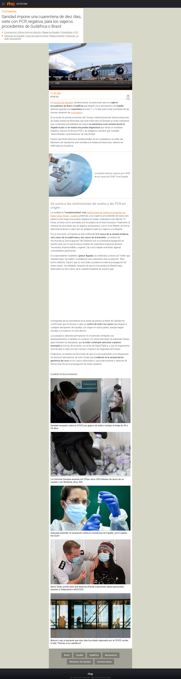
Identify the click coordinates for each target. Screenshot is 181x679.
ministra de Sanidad (63, 102)
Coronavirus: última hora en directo (22, 32)
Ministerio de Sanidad (80, 661)
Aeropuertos (111, 655)
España (79, 655)
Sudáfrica (94, 655)
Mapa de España (50, 32)
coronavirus (76, 112)
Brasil (67, 655)
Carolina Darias (104, 661)
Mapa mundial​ (57, 35)
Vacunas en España (14, 35)
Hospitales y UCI (69, 32)
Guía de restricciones (37, 35)
